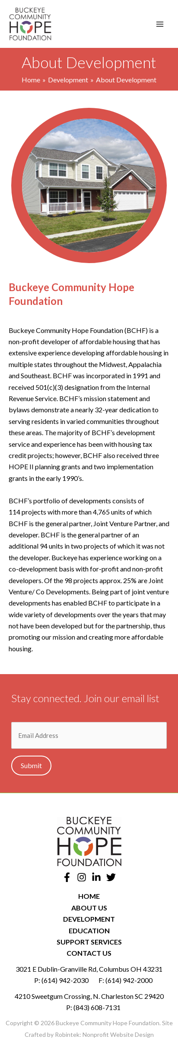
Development (89, 919)
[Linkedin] (96, 877)
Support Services (89, 942)
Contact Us (89, 953)
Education (89, 930)
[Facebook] (67, 877)
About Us (89, 908)
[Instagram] (81, 877)
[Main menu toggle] (159, 24)
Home (89, 896)
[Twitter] (111, 877)
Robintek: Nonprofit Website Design (104, 1034)
